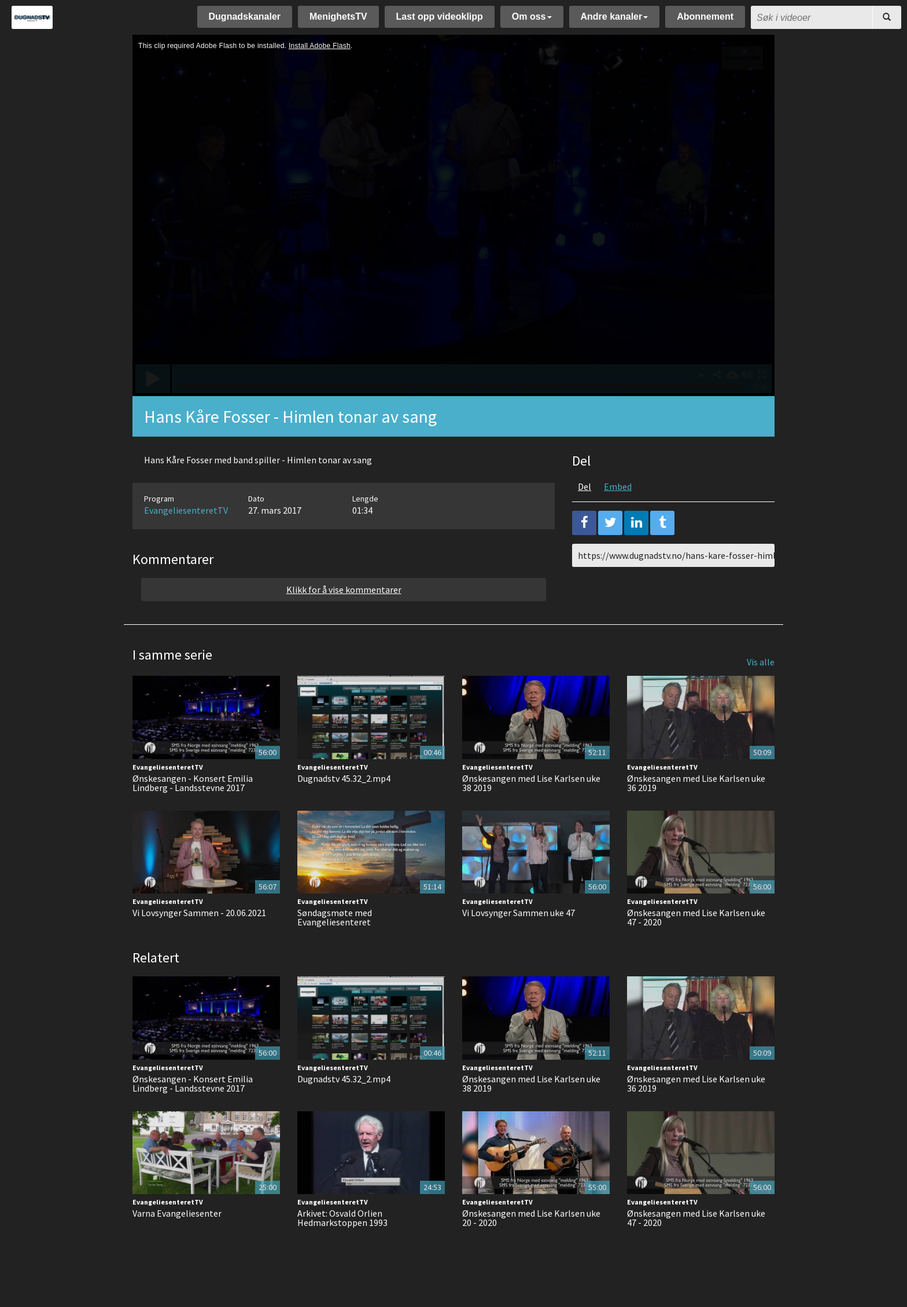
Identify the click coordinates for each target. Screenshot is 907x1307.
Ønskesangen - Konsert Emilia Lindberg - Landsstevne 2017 (192, 783)
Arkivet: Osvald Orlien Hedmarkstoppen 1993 (342, 1217)
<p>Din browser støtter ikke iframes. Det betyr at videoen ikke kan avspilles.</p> (453, 215)
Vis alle (761, 662)
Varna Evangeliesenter (177, 1213)
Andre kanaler (614, 16)
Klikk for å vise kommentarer (343, 589)
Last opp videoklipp (439, 16)
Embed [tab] (618, 486)
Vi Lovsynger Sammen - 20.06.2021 (199, 912)
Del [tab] (584, 486)
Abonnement (705, 16)
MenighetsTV (338, 16)
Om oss (532, 16)
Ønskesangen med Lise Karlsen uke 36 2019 (696, 783)
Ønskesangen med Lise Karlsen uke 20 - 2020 (531, 1217)
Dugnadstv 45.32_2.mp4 (343, 778)
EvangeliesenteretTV (186, 510)
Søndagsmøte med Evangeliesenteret (334, 917)
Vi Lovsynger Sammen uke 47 (518, 912)
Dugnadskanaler (245, 16)
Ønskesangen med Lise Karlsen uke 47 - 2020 (696, 917)
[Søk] (886, 17)
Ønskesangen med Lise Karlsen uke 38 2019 (531, 783)
